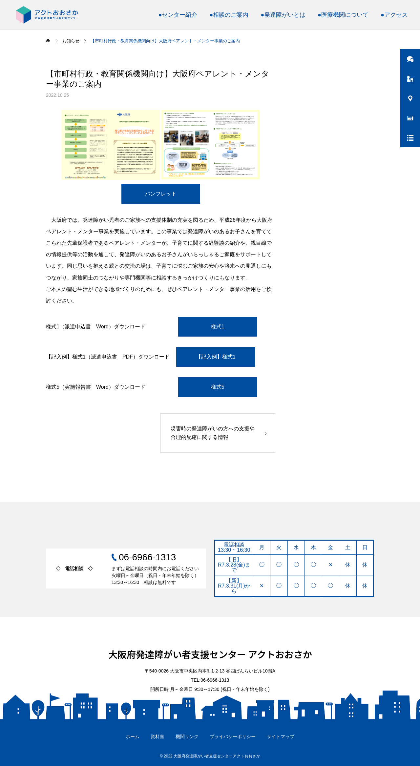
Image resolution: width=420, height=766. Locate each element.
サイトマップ (280, 736)
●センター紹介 (178, 14)
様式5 (217, 387)
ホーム (132, 736)
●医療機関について (343, 14)
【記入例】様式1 (216, 357)
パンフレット (161, 194)
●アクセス (394, 14)
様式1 (217, 326)
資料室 (157, 736)
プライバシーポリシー (233, 736)
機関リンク (187, 736)
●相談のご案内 (229, 14)
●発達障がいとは (283, 14)
